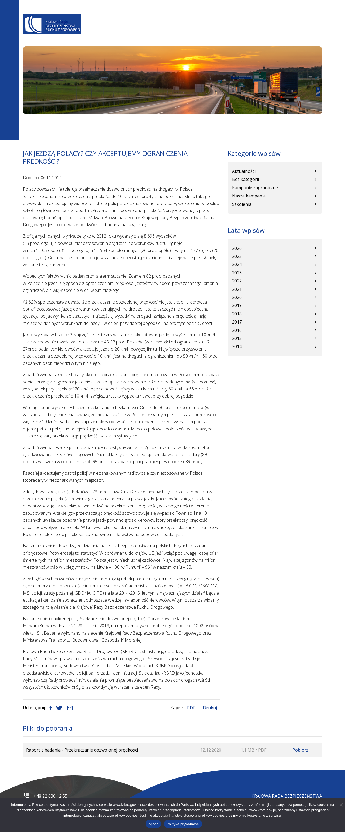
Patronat (283, 31)
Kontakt (309, 31)
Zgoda (153, 824)
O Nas (108, 31)
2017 (237, 322)
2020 (237, 297)
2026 (237, 248)
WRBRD (233, 31)
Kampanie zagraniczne (255, 188)
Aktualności (134, 31)
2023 (237, 273)
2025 (237, 256)
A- (220, 16)
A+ (236, 16)
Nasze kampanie (249, 196)
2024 (237, 264)
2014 (237, 346)
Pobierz (300, 750)
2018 (237, 314)
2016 (237, 330)
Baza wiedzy (206, 31)
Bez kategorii (245, 179)
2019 (237, 305)
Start (27, 125)
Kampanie (256, 31)
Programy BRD (170, 31)
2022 (237, 281)
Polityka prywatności (183, 824)
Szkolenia (241, 204)
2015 (237, 338)
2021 (237, 289)
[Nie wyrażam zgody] (341, 804)
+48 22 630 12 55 (50, 796)
